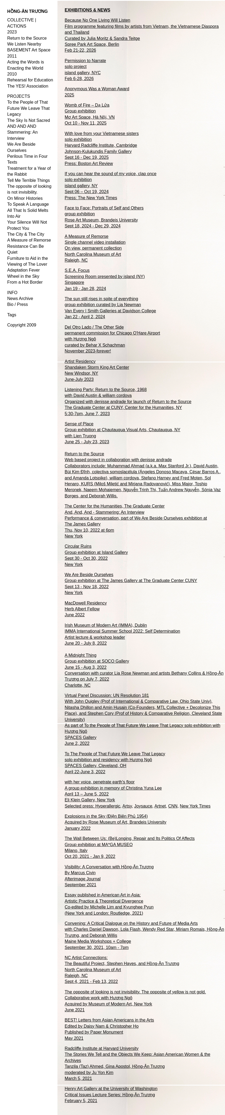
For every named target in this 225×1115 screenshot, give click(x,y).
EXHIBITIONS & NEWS (87, 10)
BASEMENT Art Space (29, 50)
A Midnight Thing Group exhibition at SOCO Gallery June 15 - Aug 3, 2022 (97, 661)
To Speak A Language (28, 204)
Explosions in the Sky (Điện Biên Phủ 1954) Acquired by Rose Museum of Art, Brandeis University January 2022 (115, 822)
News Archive (20, 298)
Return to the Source (27, 38)
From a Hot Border (24, 282)
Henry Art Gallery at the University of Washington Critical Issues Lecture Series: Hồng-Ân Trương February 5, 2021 (111, 1094)
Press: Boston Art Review (89, 163)
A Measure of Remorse (29, 240)
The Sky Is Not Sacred (28, 120)
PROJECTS (18, 96)
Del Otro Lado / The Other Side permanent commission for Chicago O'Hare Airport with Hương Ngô (112, 333)
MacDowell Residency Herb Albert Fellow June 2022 (86, 609)
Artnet (160, 806)
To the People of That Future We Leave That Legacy (28, 108)
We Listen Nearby (24, 44)
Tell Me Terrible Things (28, 180)
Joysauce (143, 806)
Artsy (127, 806)
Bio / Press (17, 304)
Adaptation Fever (23, 270)
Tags (11, 315)
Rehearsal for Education (30, 80)
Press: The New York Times (91, 198)
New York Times (195, 806)
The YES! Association (27, 86)
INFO (12, 292)
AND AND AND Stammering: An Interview (22, 132)
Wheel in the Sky (23, 276)
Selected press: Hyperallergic (92, 806)
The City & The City (25, 234)
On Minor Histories (24, 198)
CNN (172, 806)
